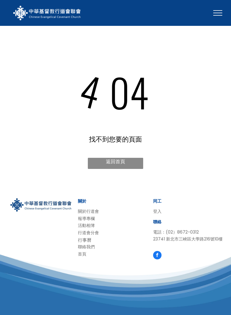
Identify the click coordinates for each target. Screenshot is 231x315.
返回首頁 (115, 161)
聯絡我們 (86, 247)
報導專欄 (86, 219)
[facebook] (157, 256)
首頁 (82, 254)
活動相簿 (86, 225)
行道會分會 (88, 233)
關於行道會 (88, 211)
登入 (157, 211)
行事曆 (84, 240)
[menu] (218, 13)
